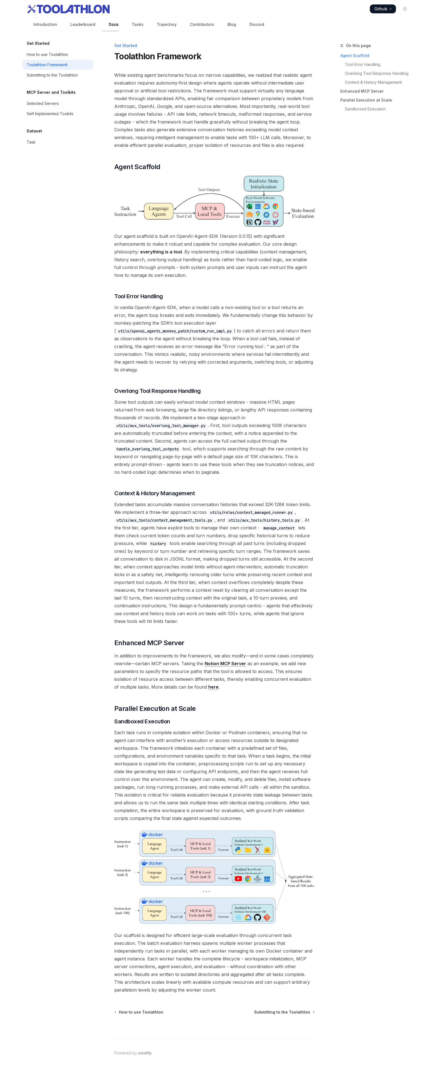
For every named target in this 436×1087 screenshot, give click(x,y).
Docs (110, 26)
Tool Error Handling (362, 64)
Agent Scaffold (354, 55)
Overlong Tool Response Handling (376, 73)
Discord (253, 26)
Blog (228, 26)
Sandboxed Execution (365, 109)
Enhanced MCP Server (361, 91)
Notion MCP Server (225, 663)
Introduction (42, 26)
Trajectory (163, 26)
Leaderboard (79, 26)
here (213, 687)
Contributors (198, 26)
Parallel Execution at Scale (366, 100)
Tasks (134, 26)
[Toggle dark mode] (404, 8)
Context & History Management (373, 82)
